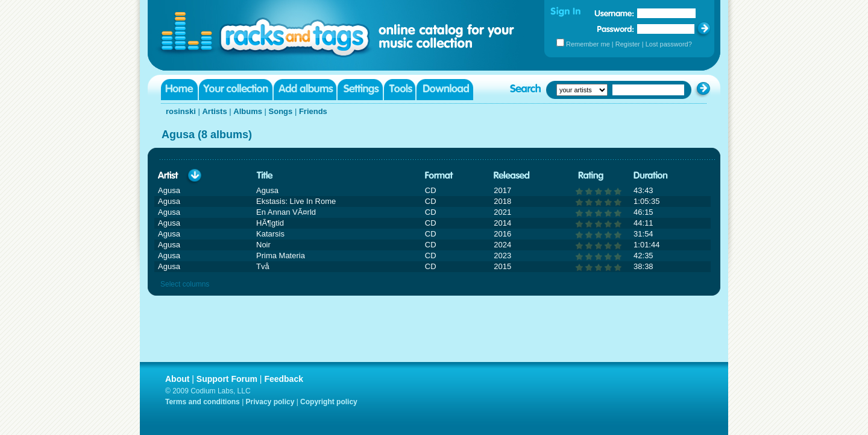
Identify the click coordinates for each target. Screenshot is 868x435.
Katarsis (270, 233)
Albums (247, 111)
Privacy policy (270, 402)
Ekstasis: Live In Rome (296, 201)
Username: (614, 13)
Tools (399, 89)
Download (445, 89)
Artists (214, 111)
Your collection (235, 89)
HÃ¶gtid (270, 222)
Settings (360, 89)
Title (264, 176)
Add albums (305, 89)
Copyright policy (328, 402)
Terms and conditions (202, 402)
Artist (168, 176)
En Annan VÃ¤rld (286, 212)
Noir (263, 244)
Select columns (184, 284)
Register (627, 44)
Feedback (283, 379)
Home (179, 89)
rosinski (181, 111)
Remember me (588, 44)
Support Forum (227, 379)
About (177, 379)
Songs (281, 111)
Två (262, 266)
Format (439, 176)
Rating (590, 176)
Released (512, 176)
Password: (615, 28)
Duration (651, 176)
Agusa (267, 190)
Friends (313, 111)
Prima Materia (280, 255)
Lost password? (669, 44)
